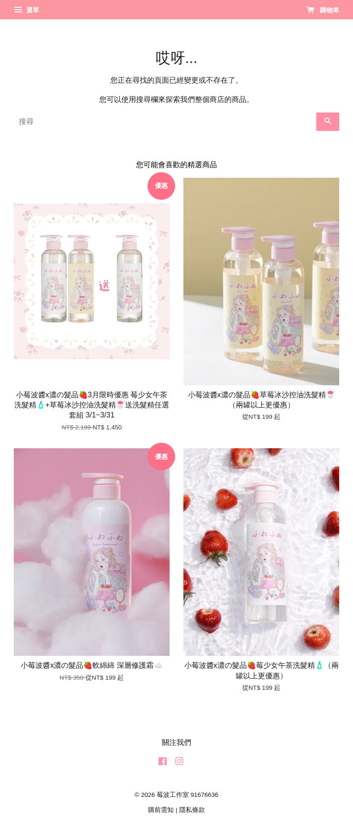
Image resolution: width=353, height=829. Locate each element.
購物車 (322, 10)
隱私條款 (192, 809)
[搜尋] (165, 122)
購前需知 (161, 809)
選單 (26, 10)
